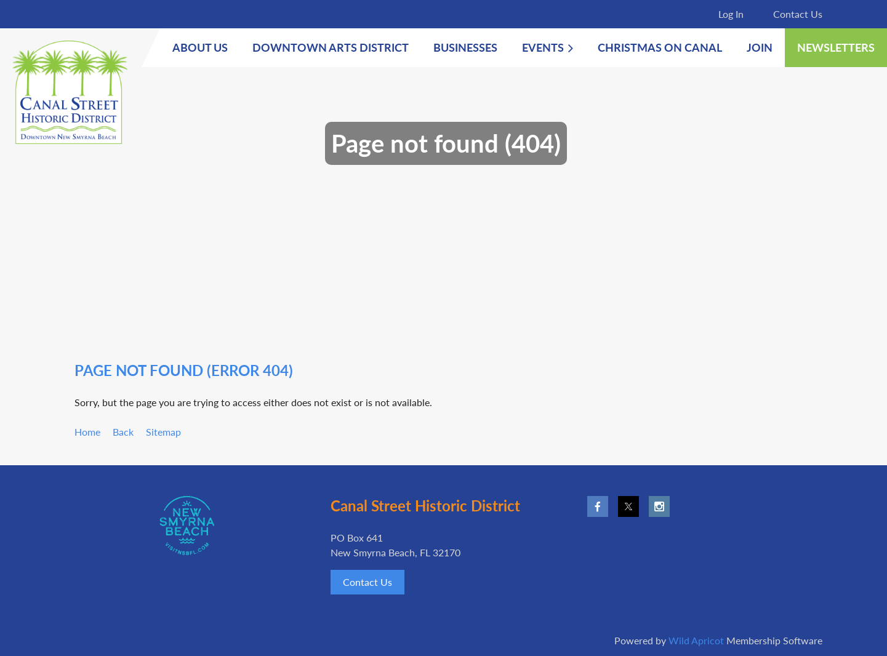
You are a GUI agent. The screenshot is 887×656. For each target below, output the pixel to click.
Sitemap (163, 432)
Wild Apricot (696, 640)
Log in (731, 14)
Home (87, 432)
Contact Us (797, 14)
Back (123, 432)
